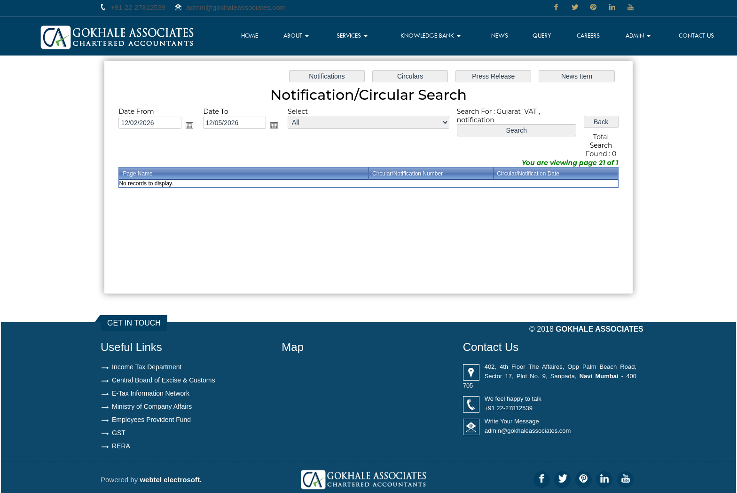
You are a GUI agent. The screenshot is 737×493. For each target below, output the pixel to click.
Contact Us (696, 35)
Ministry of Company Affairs (152, 406)
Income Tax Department (146, 367)
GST (118, 433)
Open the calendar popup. (189, 125)
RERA (121, 446)
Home (251, 35)
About (297, 35)
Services (352, 35)
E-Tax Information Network (150, 393)
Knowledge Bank (431, 35)
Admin (638, 35)
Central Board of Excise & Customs (163, 380)
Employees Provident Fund (151, 419)
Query (542, 35)
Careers (588, 35)
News (500, 35)
